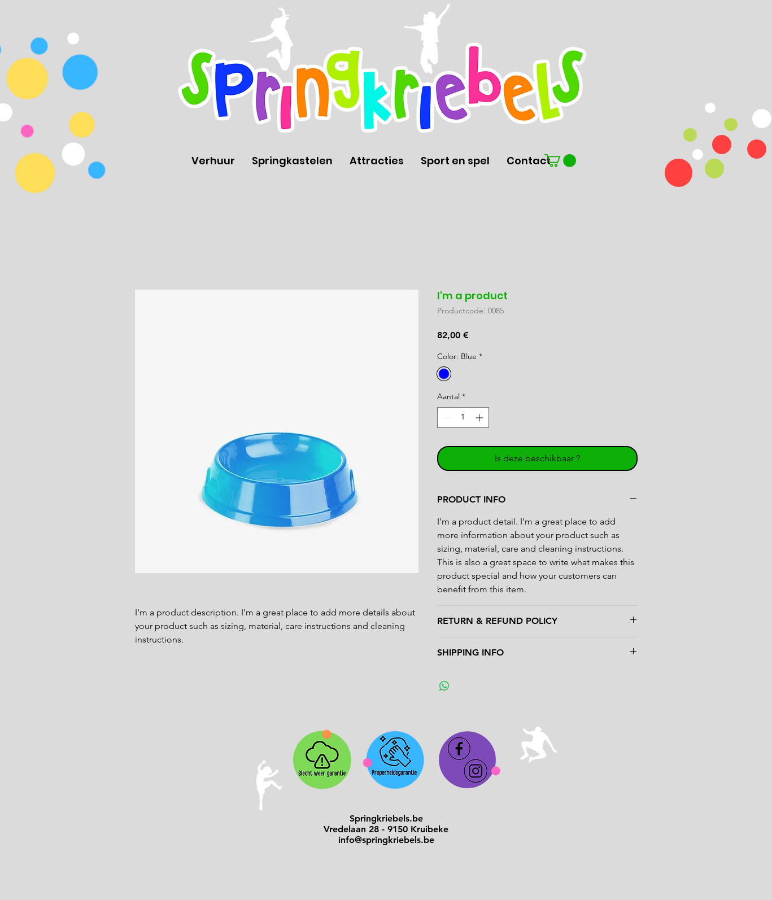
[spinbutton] (463, 417)
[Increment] (480, 417)
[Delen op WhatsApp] (444, 686)
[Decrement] (446, 417)
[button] (560, 160)
